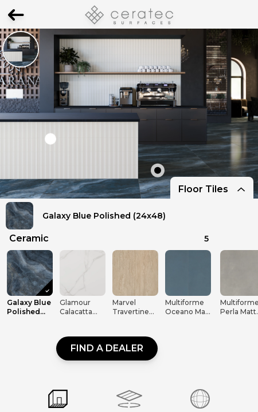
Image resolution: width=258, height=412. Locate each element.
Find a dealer (107, 348)
